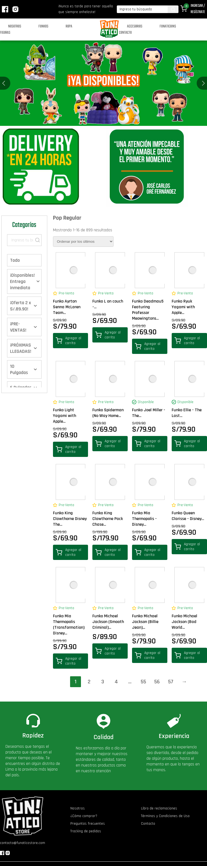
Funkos (43, 26)
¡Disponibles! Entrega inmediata (22, 281)
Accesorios (134, 26)
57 (170, 681)
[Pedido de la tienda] (83, 241)
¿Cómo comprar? (83, 816)
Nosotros (14, 26)
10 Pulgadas (19, 369)
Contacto (125, 33)
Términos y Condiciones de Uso (165, 816)
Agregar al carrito (68, 340)
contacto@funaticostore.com (22, 842)
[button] (203, 83)
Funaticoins (168, 26)
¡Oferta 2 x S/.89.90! (20, 306)
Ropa (69, 26)
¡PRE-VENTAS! (18, 327)
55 (143, 681)
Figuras (5, 33)
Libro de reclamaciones (159, 808)
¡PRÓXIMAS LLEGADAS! (20, 348)
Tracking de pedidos (85, 831)
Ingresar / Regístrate (198, 9)
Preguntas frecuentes (87, 823)
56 (157, 681)
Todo (15, 260)
